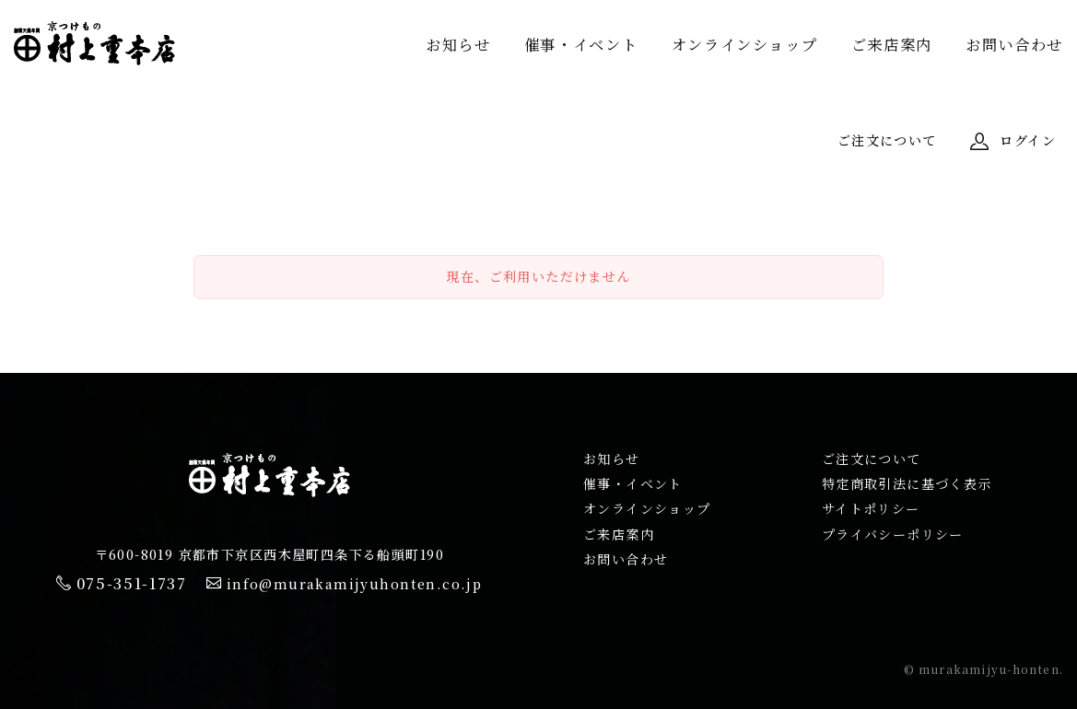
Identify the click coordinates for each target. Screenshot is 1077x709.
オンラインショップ (745, 44)
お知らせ (458, 44)
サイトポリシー (871, 508)
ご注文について (871, 458)
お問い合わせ (1014, 44)
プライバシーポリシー (893, 534)
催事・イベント (581, 44)
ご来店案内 (891, 44)
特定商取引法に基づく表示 (907, 483)
